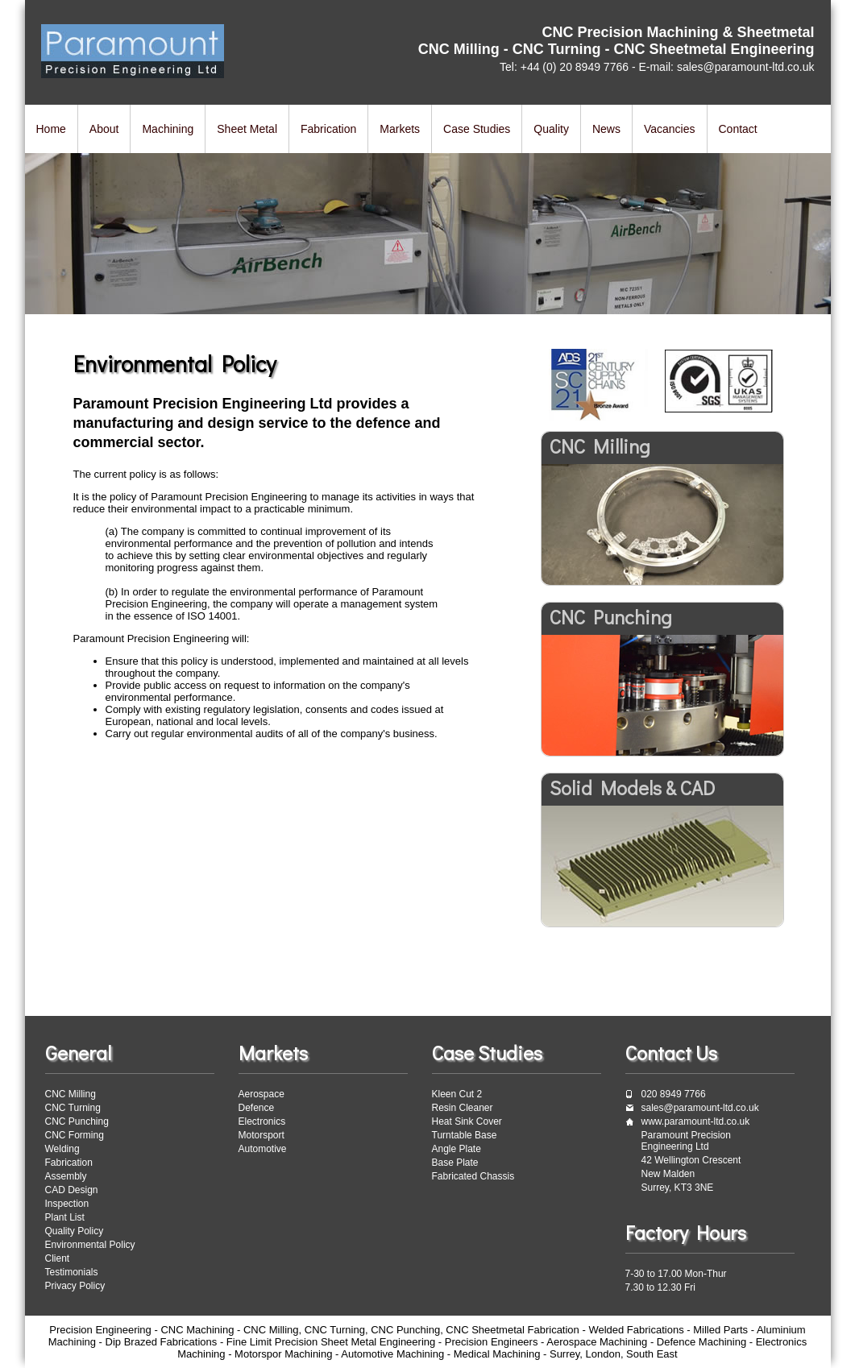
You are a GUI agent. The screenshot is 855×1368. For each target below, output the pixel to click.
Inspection (67, 1203)
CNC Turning (73, 1107)
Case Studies (476, 128)
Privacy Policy (75, 1285)
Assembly (66, 1176)
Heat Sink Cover (467, 1121)
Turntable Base (464, 1135)
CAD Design (71, 1190)
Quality (551, 128)
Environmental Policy (90, 1244)
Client (57, 1258)
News (606, 128)
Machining (167, 128)
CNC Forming (74, 1135)
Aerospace (261, 1094)
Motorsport (261, 1135)
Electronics (262, 1121)
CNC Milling (70, 1094)
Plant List (65, 1217)
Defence (257, 1107)
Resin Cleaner (462, 1107)
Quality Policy (74, 1231)
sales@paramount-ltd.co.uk (700, 1107)
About (104, 128)
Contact (738, 128)
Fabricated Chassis (473, 1176)
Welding (62, 1149)
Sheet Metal (247, 128)
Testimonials (71, 1272)
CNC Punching (77, 1121)
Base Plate (455, 1162)
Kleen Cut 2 (457, 1094)
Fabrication (328, 128)
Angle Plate (456, 1149)
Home (51, 128)
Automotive (263, 1149)
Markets (400, 128)
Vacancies (669, 128)
